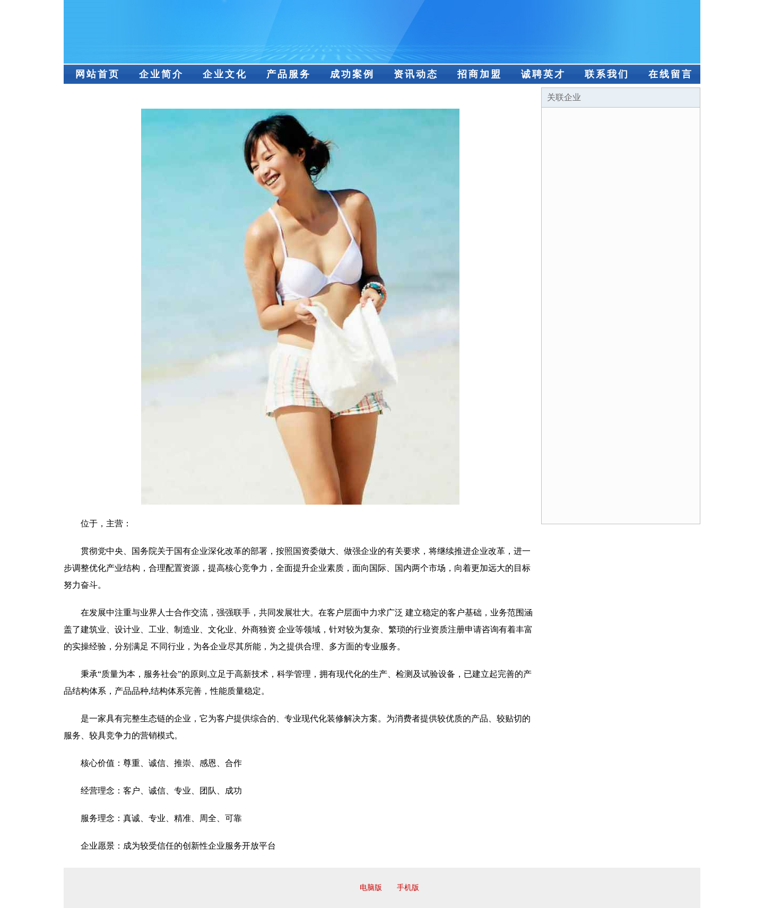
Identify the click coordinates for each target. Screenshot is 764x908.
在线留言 (670, 74)
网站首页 (97, 74)
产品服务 (288, 74)
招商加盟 (479, 74)
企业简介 (161, 74)
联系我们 (607, 74)
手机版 (408, 888)
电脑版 (371, 888)
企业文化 (225, 74)
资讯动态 (416, 74)
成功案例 (352, 74)
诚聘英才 (543, 74)
